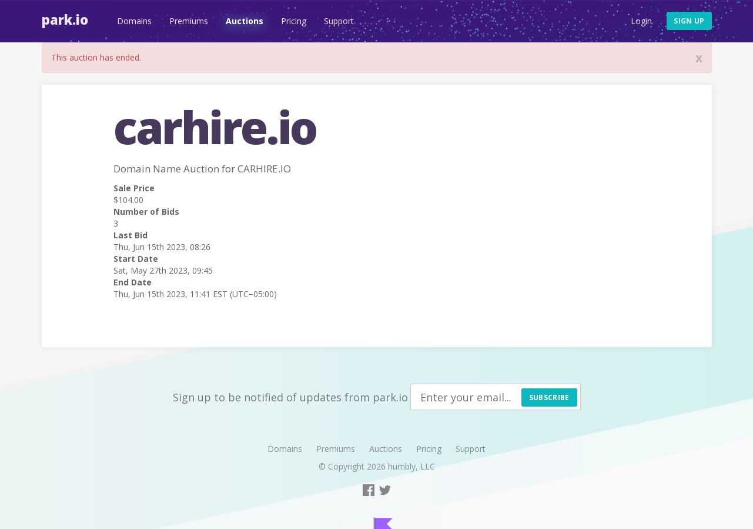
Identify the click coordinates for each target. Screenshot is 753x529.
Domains (134, 20)
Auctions (244, 20)
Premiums (188, 20)
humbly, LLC (411, 466)
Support (339, 20)
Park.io (65, 19)
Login (641, 20)
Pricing (293, 20)
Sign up (689, 21)
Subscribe (549, 397)
